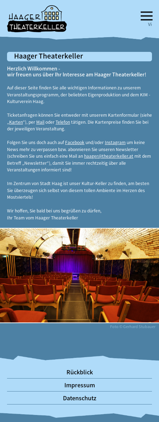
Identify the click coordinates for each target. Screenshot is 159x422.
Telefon (63, 122)
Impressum (79, 385)
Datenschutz (79, 398)
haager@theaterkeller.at (108, 156)
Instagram (115, 142)
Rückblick (79, 372)
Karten (16, 122)
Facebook (74, 142)
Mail (40, 122)
